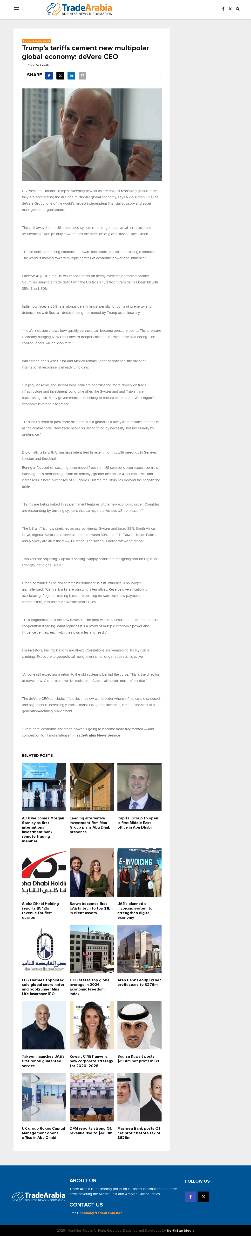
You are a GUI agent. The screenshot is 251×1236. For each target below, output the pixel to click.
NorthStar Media (180, 1230)
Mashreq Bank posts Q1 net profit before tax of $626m (139, 1133)
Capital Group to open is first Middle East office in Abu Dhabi (137, 822)
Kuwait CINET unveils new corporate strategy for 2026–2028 (91, 1061)
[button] (237, 9)
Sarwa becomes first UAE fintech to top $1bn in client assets (91, 908)
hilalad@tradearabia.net (101, 1213)
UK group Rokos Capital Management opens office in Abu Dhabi (43, 1133)
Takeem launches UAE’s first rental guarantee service (43, 1061)
